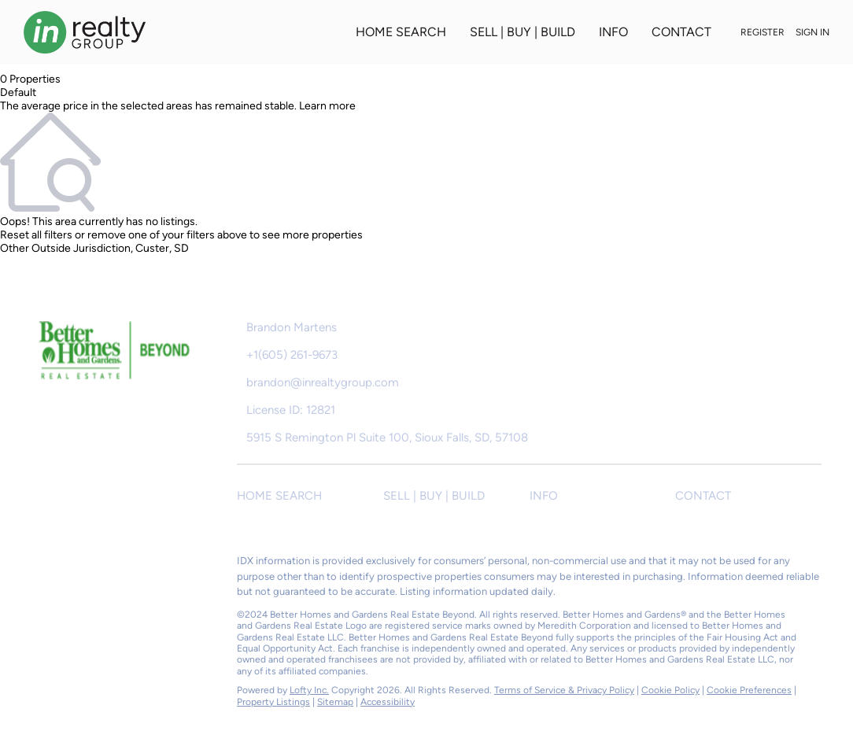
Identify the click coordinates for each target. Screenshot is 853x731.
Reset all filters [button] (36, 235)
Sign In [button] (812, 32)
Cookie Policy (670, 690)
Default (18, 92)
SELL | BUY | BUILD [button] (522, 31)
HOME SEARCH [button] (401, 31)
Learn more (327, 106)
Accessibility (387, 701)
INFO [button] (613, 31)
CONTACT (681, 31)
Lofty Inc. (309, 690)
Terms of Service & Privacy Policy (564, 690)
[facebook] (43, 565)
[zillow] (75, 565)
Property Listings (273, 701)
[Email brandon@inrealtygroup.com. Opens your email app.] (359, 383)
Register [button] (762, 32)
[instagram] (106, 565)
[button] (310, 496)
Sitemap (335, 701)
